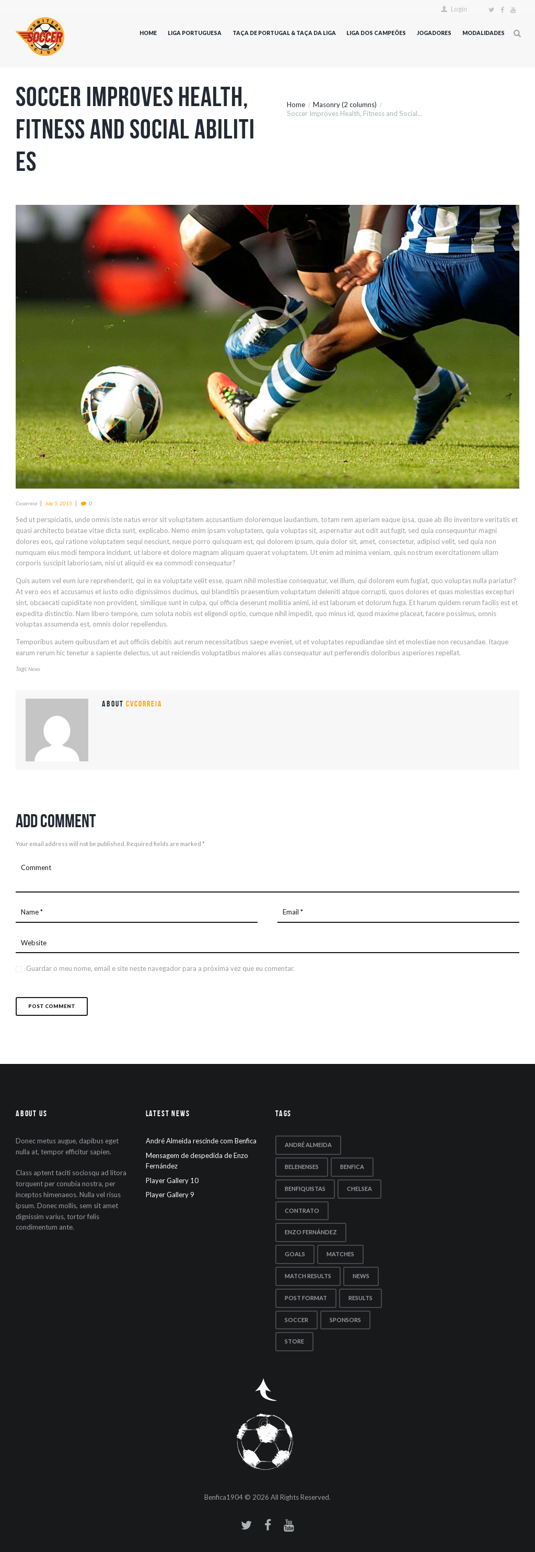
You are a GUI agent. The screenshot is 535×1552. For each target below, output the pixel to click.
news (34, 669)
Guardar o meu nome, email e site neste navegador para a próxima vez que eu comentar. (160, 968)
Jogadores (434, 33)
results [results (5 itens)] (360, 1297)
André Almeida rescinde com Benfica (201, 1141)
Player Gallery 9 (170, 1194)
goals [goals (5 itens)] (295, 1253)
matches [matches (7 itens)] (340, 1253)
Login (459, 9)
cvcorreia (26, 503)
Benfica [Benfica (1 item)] (352, 1166)
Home (148, 33)
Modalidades (483, 33)
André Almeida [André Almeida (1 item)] (308, 1144)
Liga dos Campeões (376, 33)
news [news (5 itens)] (361, 1275)
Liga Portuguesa (195, 33)
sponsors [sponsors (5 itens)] (345, 1319)
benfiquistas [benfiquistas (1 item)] (305, 1188)
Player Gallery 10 (172, 1180)
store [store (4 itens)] (294, 1341)
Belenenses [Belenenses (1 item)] (302, 1166)
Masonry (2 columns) (345, 104)
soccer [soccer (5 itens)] (296, 1319)
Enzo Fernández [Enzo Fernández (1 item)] (311, 1232)
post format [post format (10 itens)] (306, 1297)
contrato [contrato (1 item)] (302, 1210)
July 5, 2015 (58, 503)
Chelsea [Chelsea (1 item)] (359, 1188)
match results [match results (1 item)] (308, 1275)
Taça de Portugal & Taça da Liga (284, 33)
